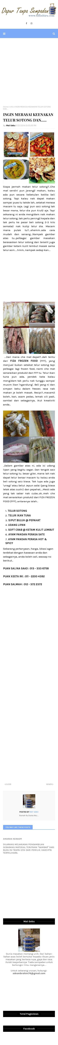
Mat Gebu (10, 125)
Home (5, 107)
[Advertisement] (29, 72)
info (11, 107)
